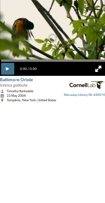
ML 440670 (84, 94)
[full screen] (98, 68)
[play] (7, 69)
